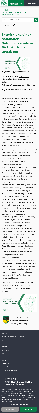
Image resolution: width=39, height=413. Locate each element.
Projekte (10, 12)
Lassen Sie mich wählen (19, 404)
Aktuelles (5, 350)
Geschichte (21, 12)
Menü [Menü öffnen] (34, 3)
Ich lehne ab (10, 409)
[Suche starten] (36, 20)
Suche (4, 360)
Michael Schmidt (28, 85)
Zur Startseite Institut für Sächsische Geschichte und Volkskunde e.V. (12, 3)
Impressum (5, 363)
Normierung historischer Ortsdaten (19, 150)
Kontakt (5, 340)
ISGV (3, 12)
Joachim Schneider (22, 71)
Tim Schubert (24, 76)
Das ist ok (28, 409)
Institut (4, 333)
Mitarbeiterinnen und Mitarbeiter (14, 337)
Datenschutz (6, 367)
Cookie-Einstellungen (9, 370)
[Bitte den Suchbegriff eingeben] (20, 19)
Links (3, 353)
